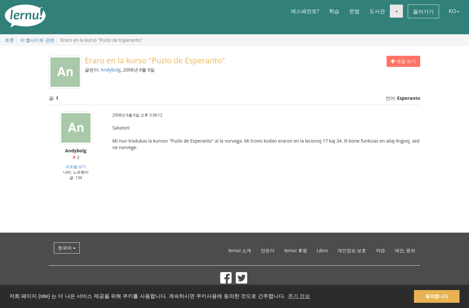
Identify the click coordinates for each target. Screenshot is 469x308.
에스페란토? (305, 11)
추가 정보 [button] (299, 296)
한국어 (67, 248)
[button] (396, 11)
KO (454, 11)
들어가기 (423, 11)
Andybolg (111, 70)
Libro (322, 250)
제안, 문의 (405, 250)
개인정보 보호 (351, 250)
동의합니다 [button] (436, 296)
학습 (334, 11)
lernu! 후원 (295, 250)
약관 (380, 250)
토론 (9, 40)
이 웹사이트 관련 (37, 40)
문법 (354, 11)
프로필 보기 (75, 166)
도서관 (377, 11)
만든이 (268, 250)
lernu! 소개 (239, 250)
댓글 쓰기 (403, 61)
